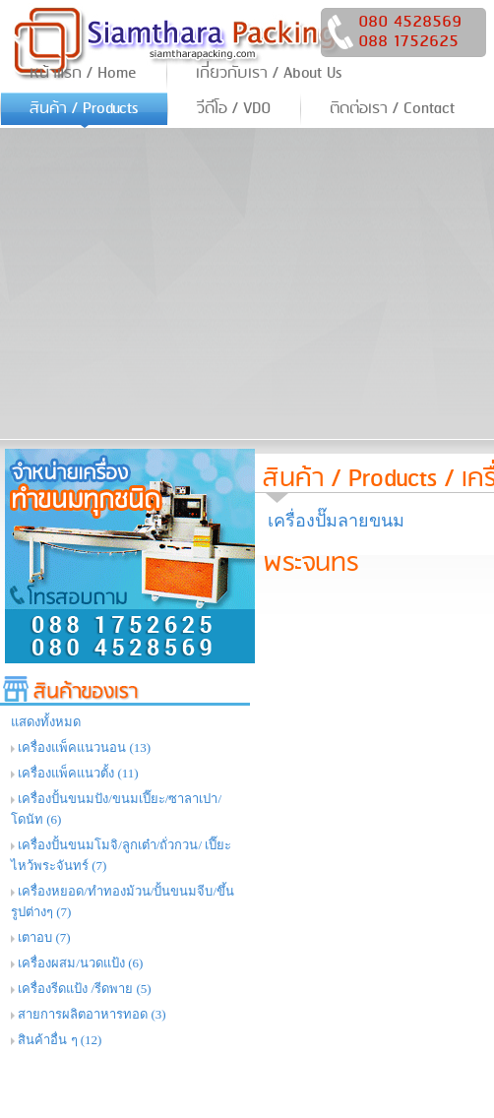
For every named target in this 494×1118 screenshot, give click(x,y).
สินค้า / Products (350, 479)
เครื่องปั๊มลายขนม (336, 520)
